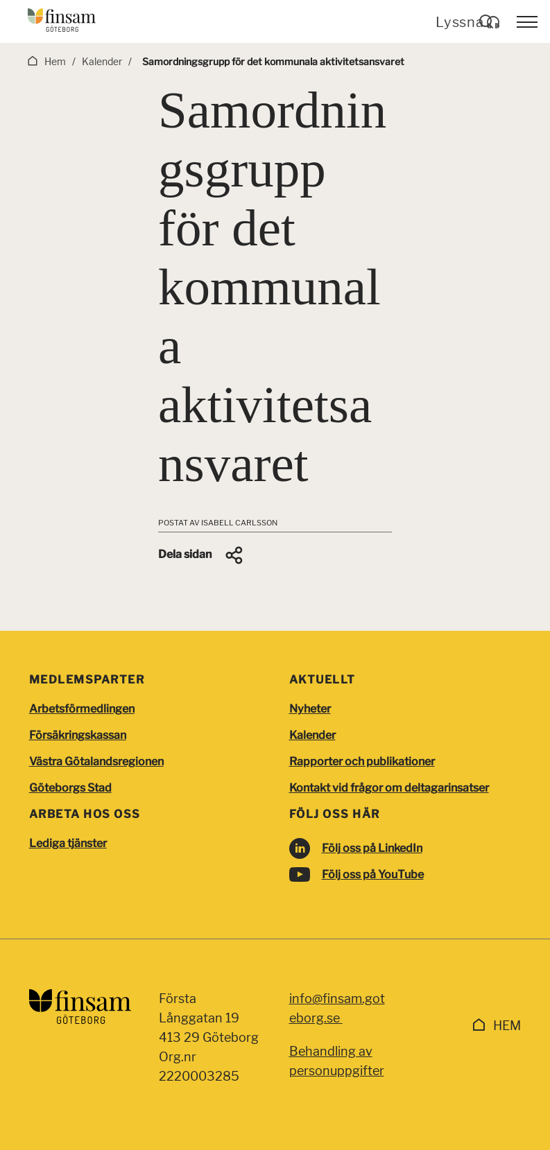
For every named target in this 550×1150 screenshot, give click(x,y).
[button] (201, 555)
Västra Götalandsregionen (96, 761)
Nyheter (310, 708)
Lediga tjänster (68, 843)
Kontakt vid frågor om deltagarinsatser (389, 787)
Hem (507, 1025)
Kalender (312, 735)
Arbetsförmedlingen (82, 708)
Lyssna (468, 22)
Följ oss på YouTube (373, 874)
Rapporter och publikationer (362, 761)
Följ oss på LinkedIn (372, 848)
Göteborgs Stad (70, 787)
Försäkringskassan (77, 735)
